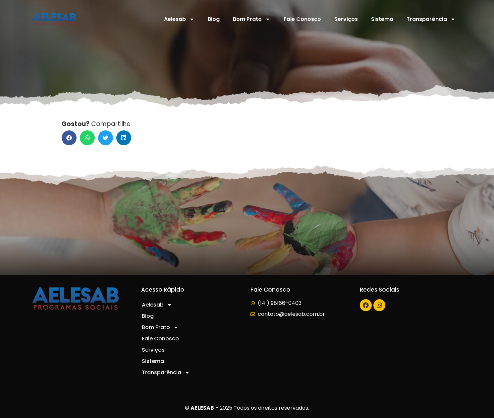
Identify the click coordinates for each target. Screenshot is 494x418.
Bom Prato (251, 19)
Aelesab (179, 19)
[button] (69, 137)
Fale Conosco (302, 19)
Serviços (346, 19)
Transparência (431, 19)
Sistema (382, 19)
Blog (214, 19)
